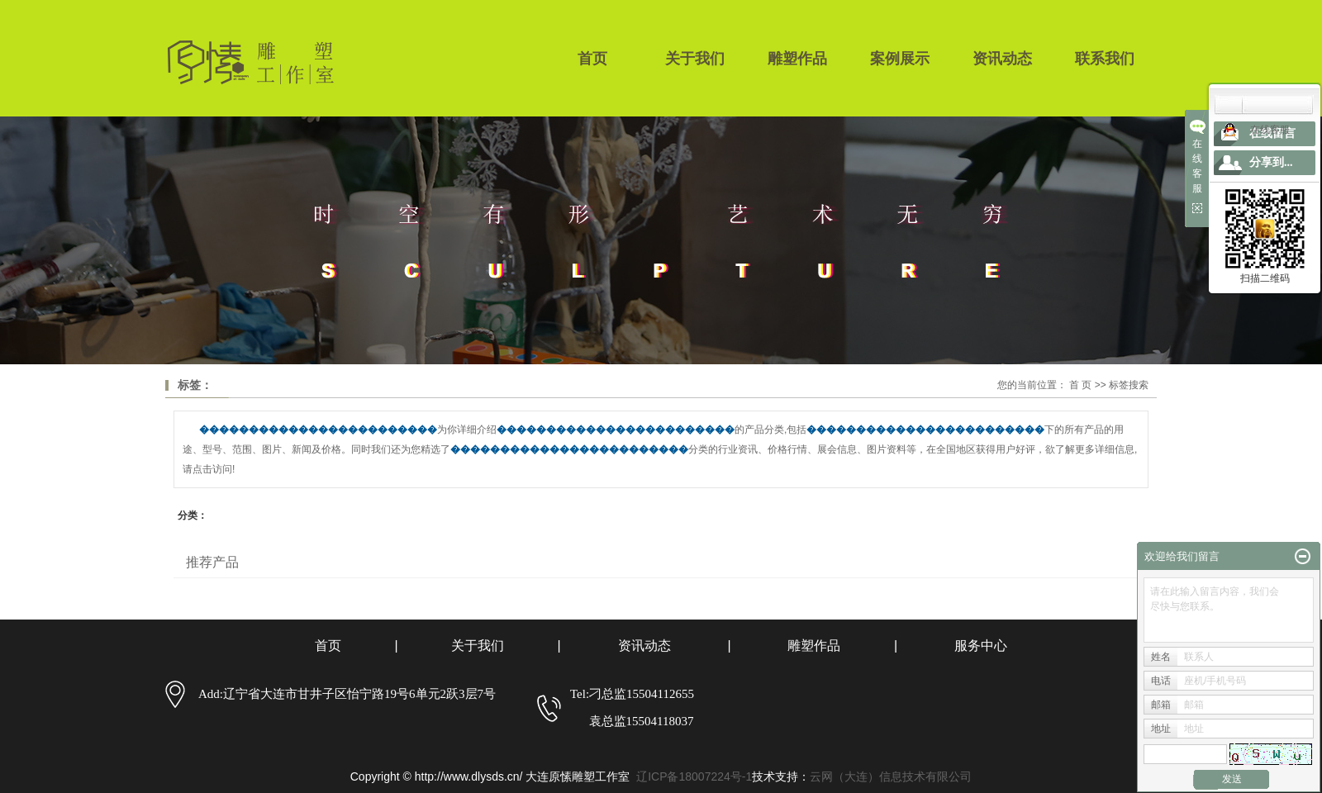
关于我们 (695, 58)
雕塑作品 (797, 58)
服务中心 (980, 646)
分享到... (1271, 162)
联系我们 (1104, 58)
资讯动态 (1002, 58)
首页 (592, 58)
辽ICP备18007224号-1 (694, 776)
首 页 (1080, 385)
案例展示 (900, 58)
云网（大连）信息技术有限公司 (891, 776)
